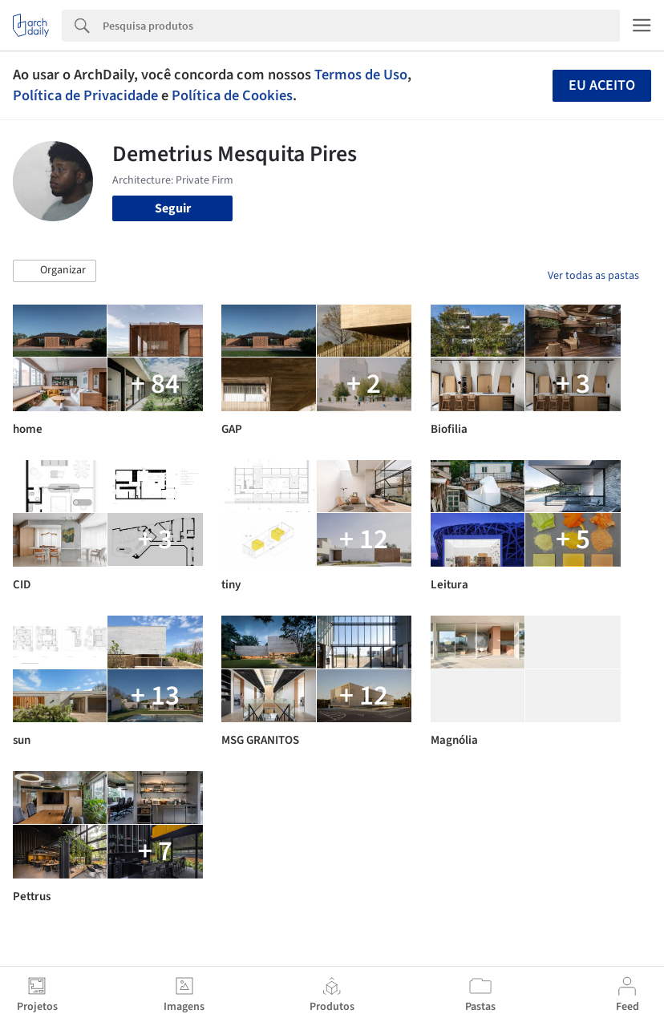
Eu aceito (602, 85)
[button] (54, 271)
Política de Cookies (232, 95)
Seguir (173, 208)
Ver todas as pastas (593, 275)
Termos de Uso (360, 74)
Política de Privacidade (85, 95)
